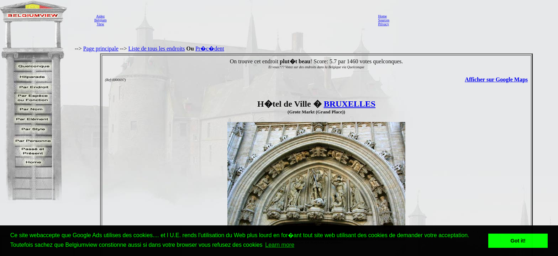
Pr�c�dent (209, 49)
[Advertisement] (240, 20)
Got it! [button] (518, 241)
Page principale (101, 49)
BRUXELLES (349, 103)
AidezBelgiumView (100, 20)
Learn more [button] (279, 245)
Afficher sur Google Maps (496, 79)
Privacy (383, 24)
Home (382, 16)
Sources (383, 20)
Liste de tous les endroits (156, 49)
